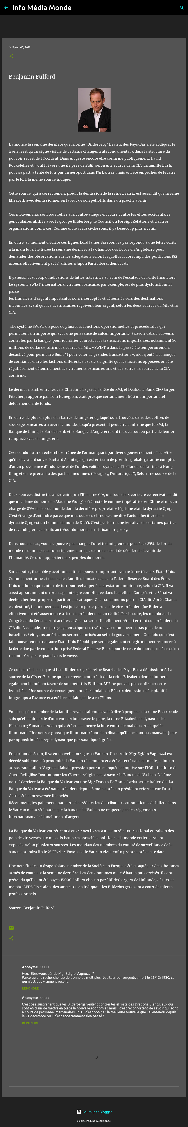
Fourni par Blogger (94, 1112)
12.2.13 (44, 997)
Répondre (30, 988)
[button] (11, 56)
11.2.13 (44, 967)
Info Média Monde (42, 7)
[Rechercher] (78, 7)
